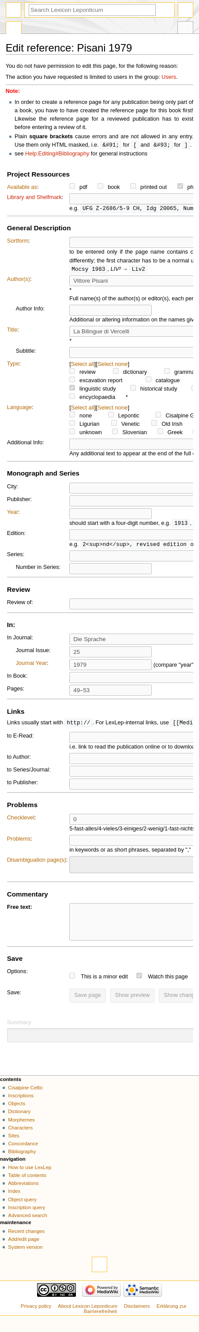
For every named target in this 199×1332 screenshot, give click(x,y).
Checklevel (20, 822)
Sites (13, 1146)
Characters (20, 1138)
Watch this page (168, 988)
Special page (13, 29)
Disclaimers (137, 1317)
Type (13, 366)
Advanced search (27, 1226)
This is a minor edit (104, 988)
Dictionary (19, 1122)
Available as (22, 187)
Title (12, 332)
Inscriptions (21, 1106)
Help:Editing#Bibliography (57, 154)
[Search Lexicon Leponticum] (92, 10)
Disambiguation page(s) (36, 864)
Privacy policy (36, 1317)
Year (13, 515)
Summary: (20, 1033)
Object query (22, 1210)
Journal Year (31, 667)
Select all (82, 366)
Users (168, 77)
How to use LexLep (29, 1178)
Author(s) (18, 281)
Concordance (23, 1154)
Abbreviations (23, 1194)
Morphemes (21, 1130)
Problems (19, 843)
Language (19, 410)
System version (25, 1258)
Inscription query (26, 1218)
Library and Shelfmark (34, 198)
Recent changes (26, 1242)
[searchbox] (77, 868)
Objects (16, 1114)
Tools (185, 29)
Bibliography (22, 1162)
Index (14, 1202)
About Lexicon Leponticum (87, 1317)
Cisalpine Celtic (25, 1098)
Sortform (18, 242)
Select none (113, 366)
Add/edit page (23, 1250)
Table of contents (27, 1186)
